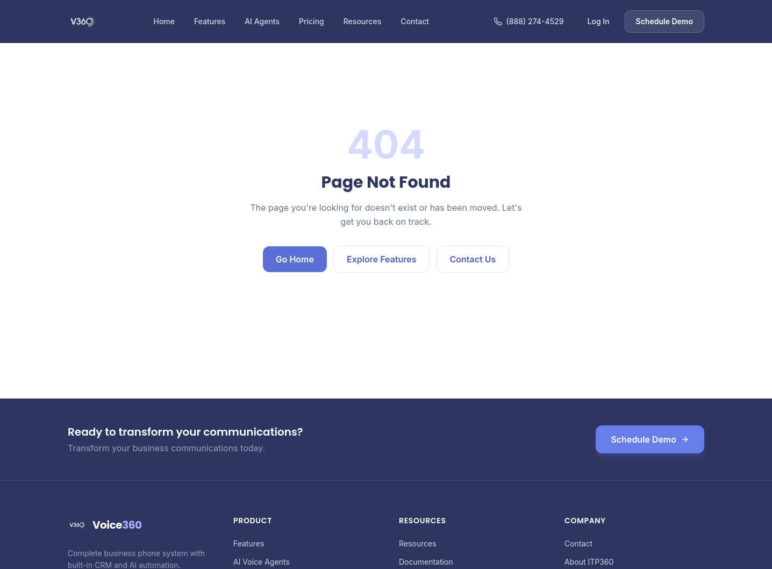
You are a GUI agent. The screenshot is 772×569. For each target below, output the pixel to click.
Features (209, 21)
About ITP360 (588, 561)
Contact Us (473, 259)
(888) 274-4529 (529, 21)
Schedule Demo (664, 21)
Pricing (311, 21)
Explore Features (382, 259)
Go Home (295, 259)
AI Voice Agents (261, 561)
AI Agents (262, 21)
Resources (363, 21)
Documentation (426, 561)
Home (164, 21)
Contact (415, 21)
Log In (599, 21)
